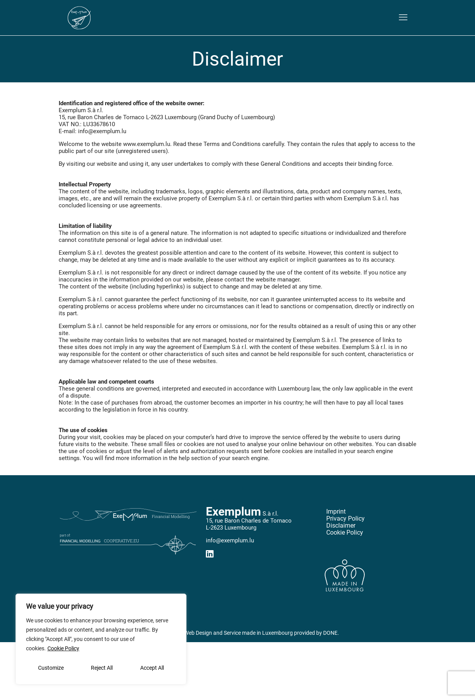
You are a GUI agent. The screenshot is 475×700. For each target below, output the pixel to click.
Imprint (336, 511)
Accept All (152, 668)
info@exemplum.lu (230, 540)
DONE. (331, 633)
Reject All (102, 668)
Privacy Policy (345, 518)
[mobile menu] (403, 17)
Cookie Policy (63, 648)
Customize (51, 668)
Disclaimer (340, 525)
